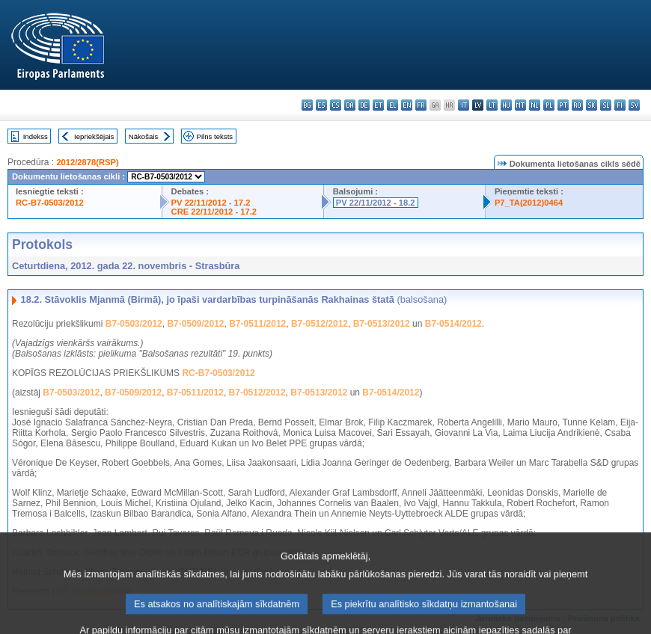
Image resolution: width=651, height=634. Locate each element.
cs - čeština (335, 105)
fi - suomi (620, 105)
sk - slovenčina (591, 105)
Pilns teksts (215, 136)
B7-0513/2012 (381, 323)
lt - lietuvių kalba (492, 105)
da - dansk (349, 105)
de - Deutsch (364, 105)
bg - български (307, 105)
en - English (406, 105)
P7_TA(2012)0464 (529, 202)
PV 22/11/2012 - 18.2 (375, 202)
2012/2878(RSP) (87, 162)
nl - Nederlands (534, 105)
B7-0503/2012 (134, 323)
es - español (321, 105)
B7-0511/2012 (257, 323)
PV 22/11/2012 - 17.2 (211, 202)
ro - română (577, 105)
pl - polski (548, 105)
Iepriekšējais (94, 136)
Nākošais (143, 136)
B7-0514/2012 (453, 323)
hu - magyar (506, 105)
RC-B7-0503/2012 (50, 202)
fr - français (421, 105)
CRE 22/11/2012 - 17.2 (214, 211)
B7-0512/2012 (319, 323)
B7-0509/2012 (195, 323)
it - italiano (463, 105)
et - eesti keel (378, 105)
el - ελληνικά (392, 105)
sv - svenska (634, 105)
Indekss (35, 136)
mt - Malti (520, 105)
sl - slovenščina (605, 105)
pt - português (563, 105)
